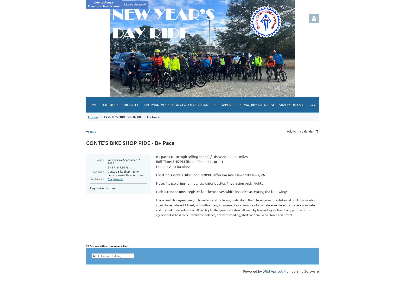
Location (98, 171)
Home (93, 117)
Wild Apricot (273, 271)
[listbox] (303, 131)
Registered (97, 179)
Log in (314, 18)
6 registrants (115, 179)
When (100, 159)
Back (93, 132)
